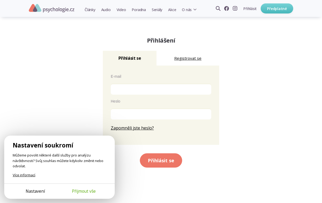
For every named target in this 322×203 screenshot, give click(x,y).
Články (90, 9)
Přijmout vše (84, 191)
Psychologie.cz (51, 8)
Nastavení (35, 191)
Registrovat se (187, 58)
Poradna (139, 9)
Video (121, 9)
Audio (106, 9)
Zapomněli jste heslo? (132, 128)
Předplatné (277, 8)
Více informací (24, 175)
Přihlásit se (161, 160)
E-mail (116, 76)
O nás (187, 9)
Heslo (115, 101)
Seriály (157, 9)
